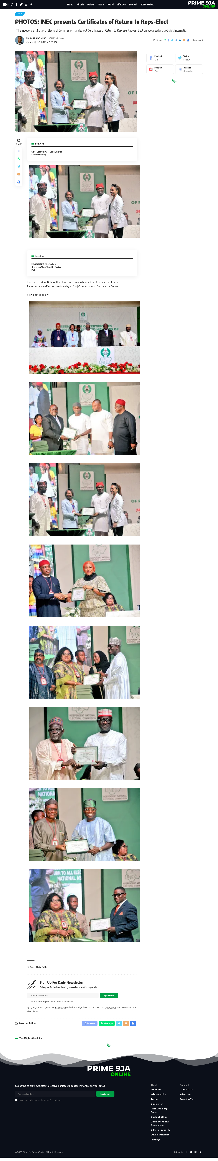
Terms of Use (61, 1009)
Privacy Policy (113, 1009)
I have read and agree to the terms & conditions (51, 1003)
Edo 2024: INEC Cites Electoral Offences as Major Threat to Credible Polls (46, 268)
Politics (45, 968)
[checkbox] (28, 1003)
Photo (21, 14)
